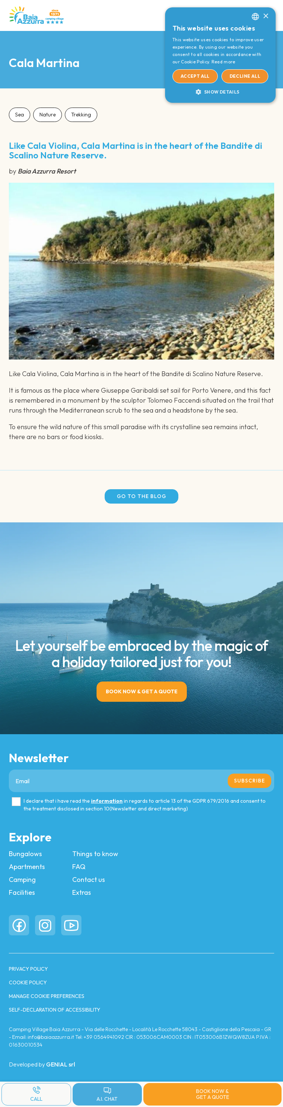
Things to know (95, 853)
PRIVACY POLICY (28, 969)
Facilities (22, 892)
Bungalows (25, 853)
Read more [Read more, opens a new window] (223, 61)
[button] (220, 91)
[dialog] (220, 55)
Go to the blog (141, 496)
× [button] (265, 16)
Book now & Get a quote (212, 1094)
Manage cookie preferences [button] (46, 996)
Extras (81, 892)
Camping (22, 879)
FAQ (78, 866)
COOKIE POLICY (28, 982)
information (107, 801)
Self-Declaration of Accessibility (54, 1009)
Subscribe (249, 780)
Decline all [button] (245, 76)
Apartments (27, 866)
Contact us (88, 879)
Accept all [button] (195, 76)
